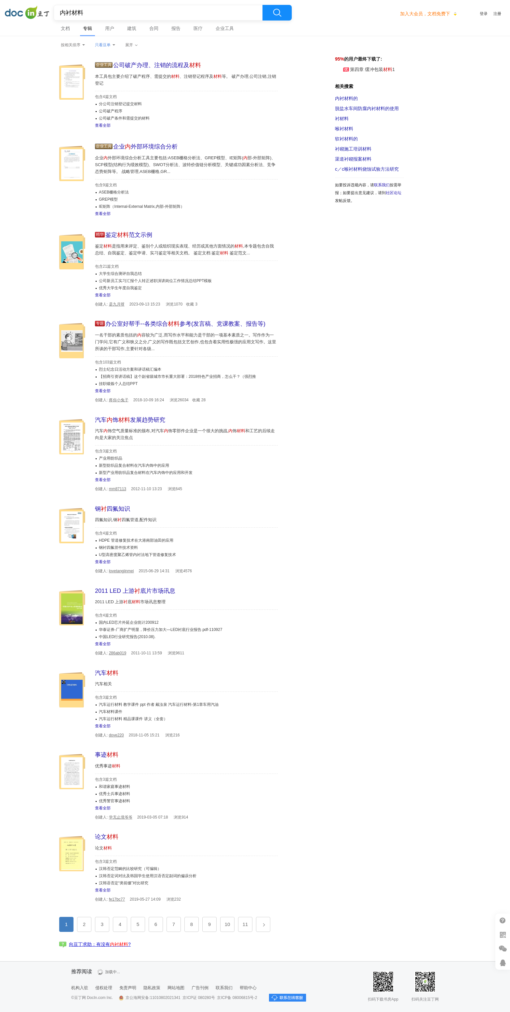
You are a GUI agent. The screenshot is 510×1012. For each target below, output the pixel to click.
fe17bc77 (117, 899)
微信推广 (502, 949)
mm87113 (117, 489)
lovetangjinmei (121, 571)
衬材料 (342, 118)
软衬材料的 (346, 138)
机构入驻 (79, 987)
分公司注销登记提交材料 (120, 104)
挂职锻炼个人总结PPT (118, 383)
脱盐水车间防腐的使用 (367, 108)
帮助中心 (248, 987)
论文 (106, 837)
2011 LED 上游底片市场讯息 (135, 591)
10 (227, 924)
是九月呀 (117, 304)
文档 (65, 28)
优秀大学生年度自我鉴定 (120, 288)
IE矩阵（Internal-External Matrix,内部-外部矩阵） (141, 206)
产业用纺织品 (110, 458)
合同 (153, 28)
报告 (176, 28)
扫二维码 (502, 935)
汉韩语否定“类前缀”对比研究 (123, 883)
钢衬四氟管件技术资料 (118, 547)
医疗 (198, 28)
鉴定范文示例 (128, 235)
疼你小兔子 (118, 400)
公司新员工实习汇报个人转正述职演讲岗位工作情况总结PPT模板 (155, 280)
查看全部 (103, 125)
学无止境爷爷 (120, 817)
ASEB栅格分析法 (114, 192)
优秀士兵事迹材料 (114, 793)
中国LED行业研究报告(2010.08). (127, 636)
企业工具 (225, 28)
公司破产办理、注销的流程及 (157, 65)
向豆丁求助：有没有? (100, 944)
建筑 (131, 28)
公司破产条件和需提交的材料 (124, 118)
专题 (100, 323)
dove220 (116, 735)
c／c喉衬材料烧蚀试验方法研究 (367, 169)
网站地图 (176, 987)
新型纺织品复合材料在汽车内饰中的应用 (134, 465)
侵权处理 (103, 987)
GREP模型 (108, 199)
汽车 (106, 673)
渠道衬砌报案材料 (353, 159)
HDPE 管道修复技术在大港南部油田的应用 (136, 540)
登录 (484, 13)
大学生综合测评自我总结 (120, 273)
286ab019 (117, 653)
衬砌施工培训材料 (353, 148)
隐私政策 (151, 987)
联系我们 (382, 185)
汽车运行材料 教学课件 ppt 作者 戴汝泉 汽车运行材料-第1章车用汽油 (159, 704)
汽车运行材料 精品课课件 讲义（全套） (133, 719)
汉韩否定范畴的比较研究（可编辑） (130, 868)
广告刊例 (200, 987)
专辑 (87, 28)
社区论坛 (393, 193)
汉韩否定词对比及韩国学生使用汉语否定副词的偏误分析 (147, 876)
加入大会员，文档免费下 (425, 13)
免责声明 (127, 987)
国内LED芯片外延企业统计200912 (128, 622)
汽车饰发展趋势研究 (130, 420)
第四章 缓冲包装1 (365, 69)
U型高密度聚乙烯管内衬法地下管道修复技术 (137, 554)
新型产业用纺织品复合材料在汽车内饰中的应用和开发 (146, 472)
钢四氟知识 (112, 509)
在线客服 (502, 963)
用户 (109, 28)
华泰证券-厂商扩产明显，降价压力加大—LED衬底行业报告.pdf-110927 (160, 629)
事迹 (106, 754)
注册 (497, 13)
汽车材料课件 (110, 711)
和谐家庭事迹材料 (114, 786)
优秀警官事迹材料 (114, 801)
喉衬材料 (344, 128)
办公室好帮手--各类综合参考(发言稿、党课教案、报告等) (185, 324)
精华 (100, 234)
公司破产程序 (110, 111)
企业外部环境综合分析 (145, 146)
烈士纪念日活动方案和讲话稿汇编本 (130, 369)
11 (245, 924)
